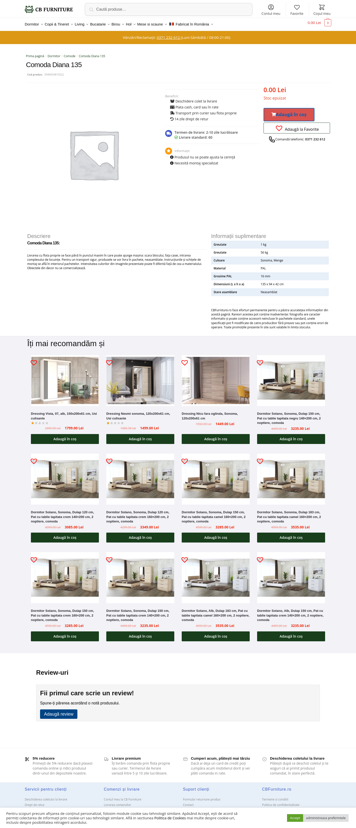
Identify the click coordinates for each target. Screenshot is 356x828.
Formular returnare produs (201, 796)
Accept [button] (295, 818)
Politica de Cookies (170, 817)
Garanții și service (37, 807)
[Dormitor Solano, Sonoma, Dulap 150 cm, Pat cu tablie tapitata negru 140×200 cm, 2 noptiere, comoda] (291, 377)
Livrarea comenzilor (117, 802)
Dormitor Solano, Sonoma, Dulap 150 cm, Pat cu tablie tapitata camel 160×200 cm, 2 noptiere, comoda (213, 513)
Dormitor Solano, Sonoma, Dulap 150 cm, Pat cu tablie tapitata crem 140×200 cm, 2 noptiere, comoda (137, 612)
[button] (289, 111)
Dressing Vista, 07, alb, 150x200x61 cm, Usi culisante (64, 413)
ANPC (187, 807)
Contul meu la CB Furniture (122, 796)
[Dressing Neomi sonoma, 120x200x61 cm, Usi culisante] (140, 377)
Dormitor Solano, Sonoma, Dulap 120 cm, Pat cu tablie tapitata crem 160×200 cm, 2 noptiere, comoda (137, 513)
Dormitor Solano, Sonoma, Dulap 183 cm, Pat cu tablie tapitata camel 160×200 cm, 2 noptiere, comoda (289, 513)
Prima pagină (35, 53)
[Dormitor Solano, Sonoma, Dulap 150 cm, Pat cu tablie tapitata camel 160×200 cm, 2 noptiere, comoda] (216, 476)
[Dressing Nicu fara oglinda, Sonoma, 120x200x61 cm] (216, 377)
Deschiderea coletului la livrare (46, 796)
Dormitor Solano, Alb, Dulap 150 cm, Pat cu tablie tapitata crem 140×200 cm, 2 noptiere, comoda (290, 612)
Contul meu (271, 10)
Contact (188, 802)
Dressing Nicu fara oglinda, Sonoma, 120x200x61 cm (210, 413)
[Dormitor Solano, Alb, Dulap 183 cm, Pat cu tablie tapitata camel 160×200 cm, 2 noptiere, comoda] (216, 574)
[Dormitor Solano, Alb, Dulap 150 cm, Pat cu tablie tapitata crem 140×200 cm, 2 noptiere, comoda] (291, 574)
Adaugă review (58, 711)
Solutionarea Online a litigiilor (282, 807)
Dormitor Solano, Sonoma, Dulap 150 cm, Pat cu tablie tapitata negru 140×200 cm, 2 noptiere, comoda (289, 415)
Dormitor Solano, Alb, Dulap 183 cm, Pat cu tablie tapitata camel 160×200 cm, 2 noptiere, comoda (215, 612)
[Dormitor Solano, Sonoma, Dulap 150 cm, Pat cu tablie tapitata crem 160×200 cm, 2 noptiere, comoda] (65, 574)
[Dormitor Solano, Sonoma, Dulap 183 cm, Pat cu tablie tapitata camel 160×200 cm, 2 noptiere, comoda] (291, 476)
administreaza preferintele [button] (326, 818)
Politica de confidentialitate (280, 802)
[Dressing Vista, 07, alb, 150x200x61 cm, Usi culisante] (65, 377)
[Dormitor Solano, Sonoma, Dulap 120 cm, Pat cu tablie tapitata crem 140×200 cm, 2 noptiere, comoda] (65, 476)
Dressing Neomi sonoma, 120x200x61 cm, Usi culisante (138, 413)
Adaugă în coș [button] (64, 436)
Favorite (296, 10)
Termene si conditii (275, 796)
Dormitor (54, 53)
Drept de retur (34, 802)
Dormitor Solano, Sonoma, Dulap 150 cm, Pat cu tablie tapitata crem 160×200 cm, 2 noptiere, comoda (62, 612)
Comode (69, 53)
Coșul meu (322, 10)
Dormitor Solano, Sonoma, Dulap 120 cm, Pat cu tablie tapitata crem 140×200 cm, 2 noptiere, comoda (62, 513)
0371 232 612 (169, 34)
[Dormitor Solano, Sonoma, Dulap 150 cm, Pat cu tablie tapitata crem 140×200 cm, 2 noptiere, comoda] (140, 574)
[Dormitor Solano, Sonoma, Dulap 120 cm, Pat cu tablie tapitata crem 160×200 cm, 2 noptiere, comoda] (140, 476)
